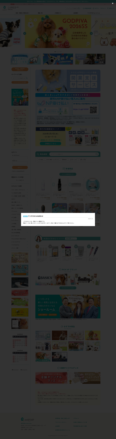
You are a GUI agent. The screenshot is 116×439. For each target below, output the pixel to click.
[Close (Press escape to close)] (113, 3)
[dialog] (58, 219)
